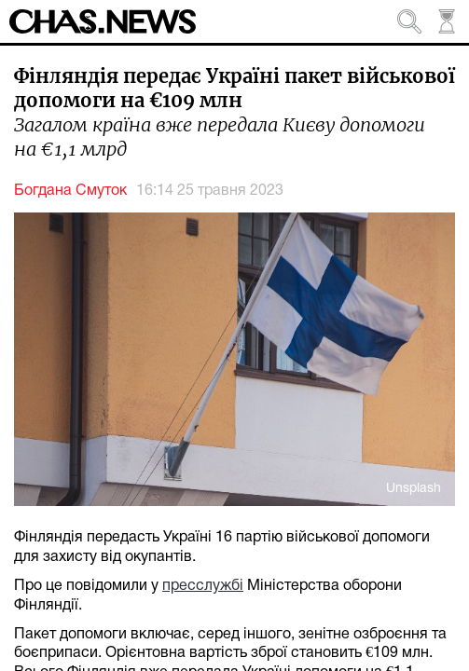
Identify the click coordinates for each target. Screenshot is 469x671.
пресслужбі (202, 586)
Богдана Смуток (70, 191)
